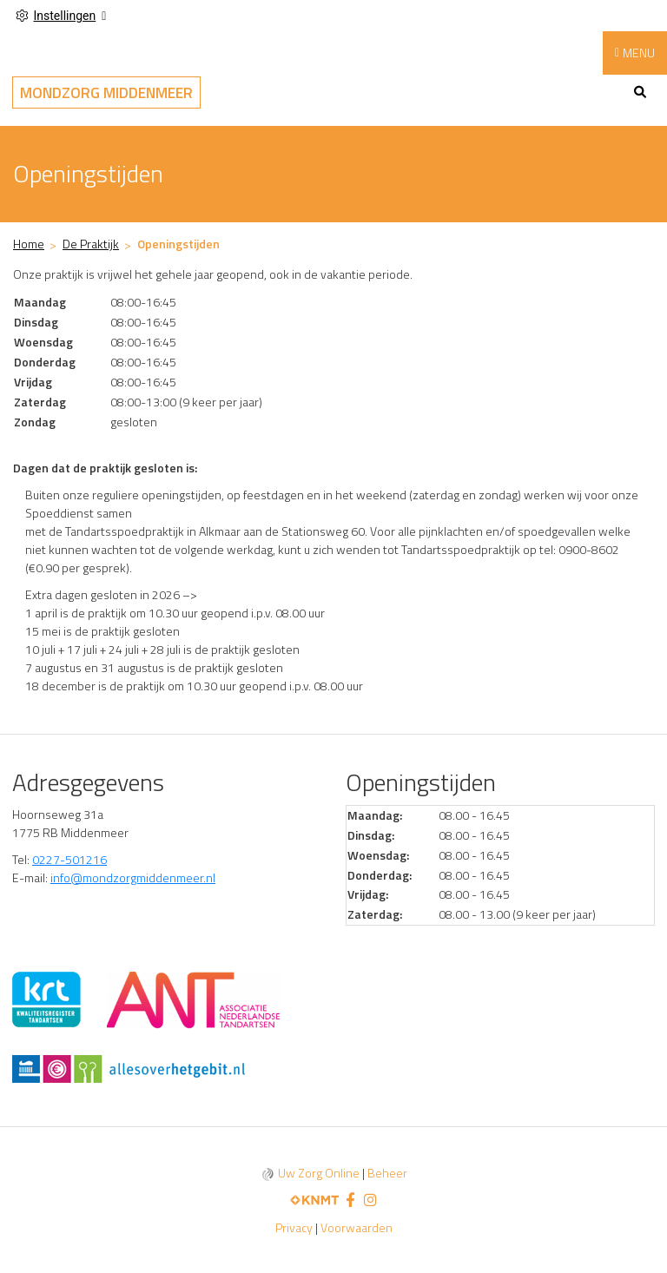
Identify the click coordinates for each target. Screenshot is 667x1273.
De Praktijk (91, 243)
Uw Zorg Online (319, 1173)
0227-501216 (69, 859)
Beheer (387, 1173)
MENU (639, 52)
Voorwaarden (356, 1227)
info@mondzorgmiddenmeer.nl (132, 877)
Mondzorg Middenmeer (106, 92)
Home (28, 243)
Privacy (294, 1227)
